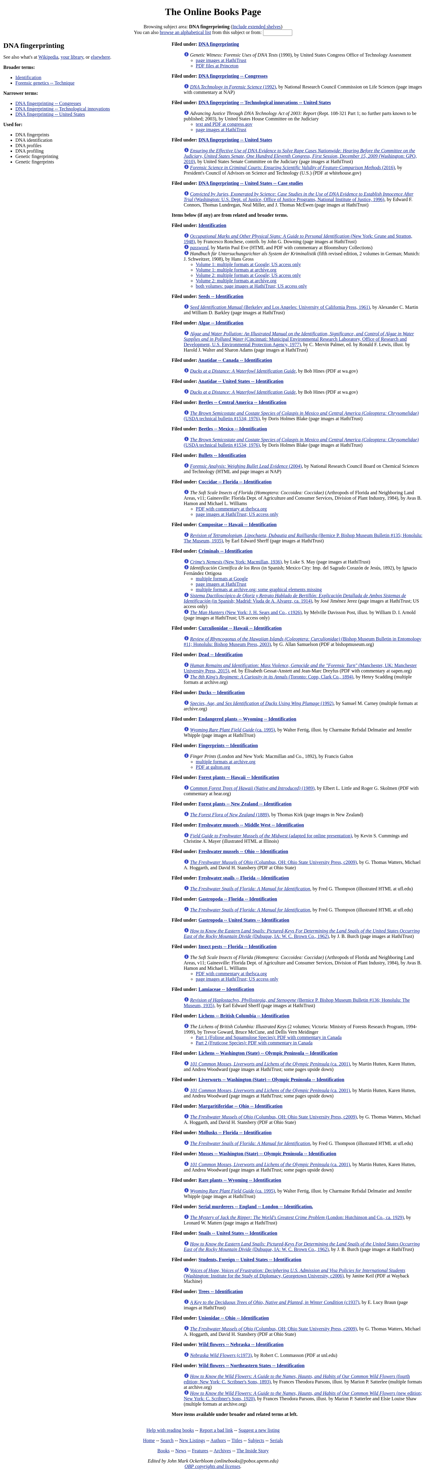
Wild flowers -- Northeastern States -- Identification (251, 1365)
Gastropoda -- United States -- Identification (244, 920)
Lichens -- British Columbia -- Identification (244, 1015)
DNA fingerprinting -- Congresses (48, 103)
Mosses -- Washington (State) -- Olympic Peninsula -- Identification (267, 1153)
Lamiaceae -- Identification (226, 989)
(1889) (229, 814)
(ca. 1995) (232, 729)
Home (149, 1440)
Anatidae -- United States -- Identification (240, 381)
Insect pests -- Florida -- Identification (238, 946)
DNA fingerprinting (219, 44)
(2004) (246, 466)
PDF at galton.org (213, 767)
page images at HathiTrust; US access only (237, 514)
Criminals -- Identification (226, 551)
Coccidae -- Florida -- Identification (235, 481)
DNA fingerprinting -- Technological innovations (62, 108)
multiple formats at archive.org (225, 761)
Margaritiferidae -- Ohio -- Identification (241, 1106)
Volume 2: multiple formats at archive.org (236, 280)
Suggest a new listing (259, 1430)
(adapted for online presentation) (271, 835)
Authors (218, 1440)
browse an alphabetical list (185, 32)
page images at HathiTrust (221, 60)
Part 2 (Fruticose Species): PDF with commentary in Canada (254, 1042)
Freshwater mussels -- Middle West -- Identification (251, 824)
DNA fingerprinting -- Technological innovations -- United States (265, 102)
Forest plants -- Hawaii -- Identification (239, 777)
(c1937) (274, 1302)
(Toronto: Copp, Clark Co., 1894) (271, 676)
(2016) (292, 167)
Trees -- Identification (220, 1291)
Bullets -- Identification (222, 455)
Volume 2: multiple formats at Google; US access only (248, 275)
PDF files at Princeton (217, 65)
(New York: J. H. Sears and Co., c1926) (246, 612)
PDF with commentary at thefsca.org (231, 508)
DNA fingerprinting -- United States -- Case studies (251, 183)
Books (163, 1450)
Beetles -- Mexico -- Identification (233, 428)
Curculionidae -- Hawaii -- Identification (240, 628)
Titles (236, 1440)
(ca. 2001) (270, 1063)
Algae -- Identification (220, 322)
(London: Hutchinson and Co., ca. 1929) (297, 1217)
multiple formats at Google (222, 578)
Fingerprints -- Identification (228, 745)
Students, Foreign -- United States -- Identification (250, 1259)
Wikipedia (48, 57)
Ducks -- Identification (222, 692)
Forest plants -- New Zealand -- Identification (245, 803)
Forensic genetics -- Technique (44, 82)
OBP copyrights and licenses (212, 1466)
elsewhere (100, 57)
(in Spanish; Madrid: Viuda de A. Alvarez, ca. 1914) (295, 598)
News (180, 1450)
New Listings (192, 1440)
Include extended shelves (256, 26)
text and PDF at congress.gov (224, 124)
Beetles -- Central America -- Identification (243, 402)
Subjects (256, 1440)
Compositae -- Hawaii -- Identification (238, 524)
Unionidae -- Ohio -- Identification (234, 1317)
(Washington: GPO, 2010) (300, 156)
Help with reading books (170, 1430)
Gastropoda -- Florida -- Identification (238, 898)
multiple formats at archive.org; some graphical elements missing (259, 589)
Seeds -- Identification (221, 296)
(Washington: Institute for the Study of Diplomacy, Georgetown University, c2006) (294, 1273)
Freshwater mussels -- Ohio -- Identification (243, 851)
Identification (28, 77)
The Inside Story (252, 1450)
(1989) (252, 788)
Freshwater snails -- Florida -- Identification (244, 877)
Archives (222, 1450)
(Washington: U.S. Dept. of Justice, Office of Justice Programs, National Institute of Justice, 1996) (298, 196)
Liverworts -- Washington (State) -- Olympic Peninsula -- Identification (271, 1079)
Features (200, 1450)
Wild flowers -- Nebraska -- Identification (240, 1344)
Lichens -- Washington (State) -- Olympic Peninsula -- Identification (268, 1053)
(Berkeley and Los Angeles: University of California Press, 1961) (280, 307)
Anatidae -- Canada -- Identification (235, 360)
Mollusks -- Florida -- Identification (235, 1132)
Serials (276, 1440)
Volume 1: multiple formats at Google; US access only (248, 264)
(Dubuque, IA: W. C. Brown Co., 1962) (302, 933)
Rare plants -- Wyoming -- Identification (240, 1180)
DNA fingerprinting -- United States (50, 114)
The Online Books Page (213, 11)
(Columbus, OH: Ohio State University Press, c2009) (273, 862)
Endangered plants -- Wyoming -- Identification (247, 718)
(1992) (233, 86)
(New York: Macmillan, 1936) (236, 561)
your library (72, 57)
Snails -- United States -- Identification (238, 1233)
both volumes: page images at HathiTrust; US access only (251, 286)
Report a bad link (216, 1430)
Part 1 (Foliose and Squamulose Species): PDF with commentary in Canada (269, 1037)
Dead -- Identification (221, 654)
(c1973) (221, 1355)
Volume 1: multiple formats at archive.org (236, 269)
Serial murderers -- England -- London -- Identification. (256, 1206)
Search (167, 1440)
